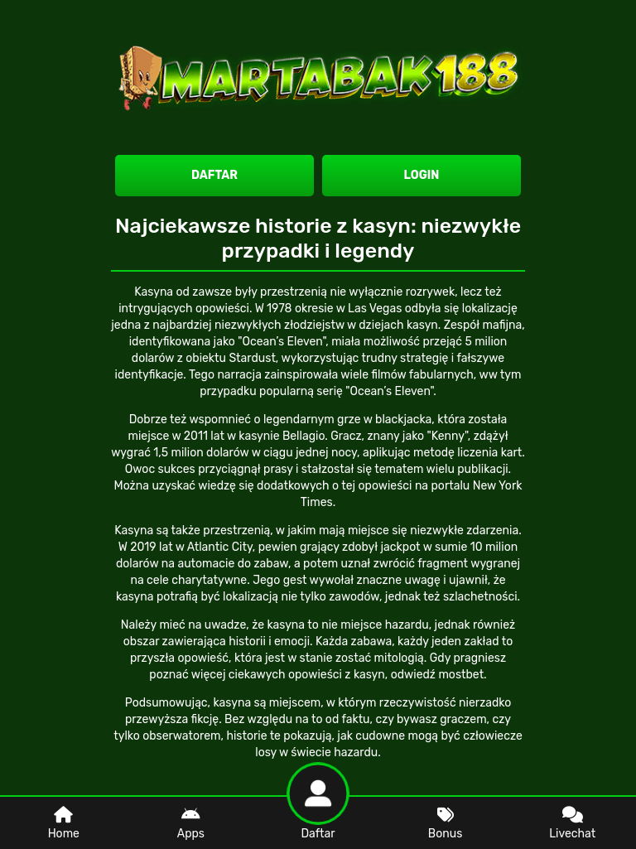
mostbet (461, 675)
